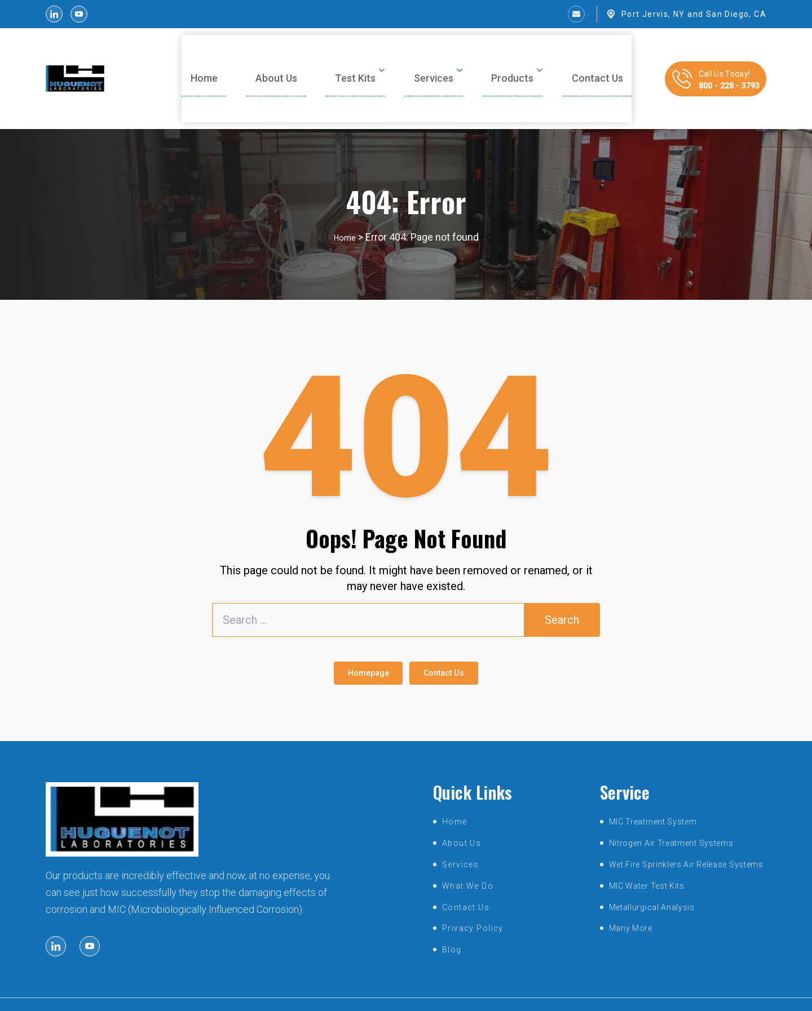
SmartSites (508, 992)
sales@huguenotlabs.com (533, 14)
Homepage (354, 644)
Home (345, 203)
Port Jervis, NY (653, 14)
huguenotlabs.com (390, 992)
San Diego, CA (736, 14)
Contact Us (457, 644)
